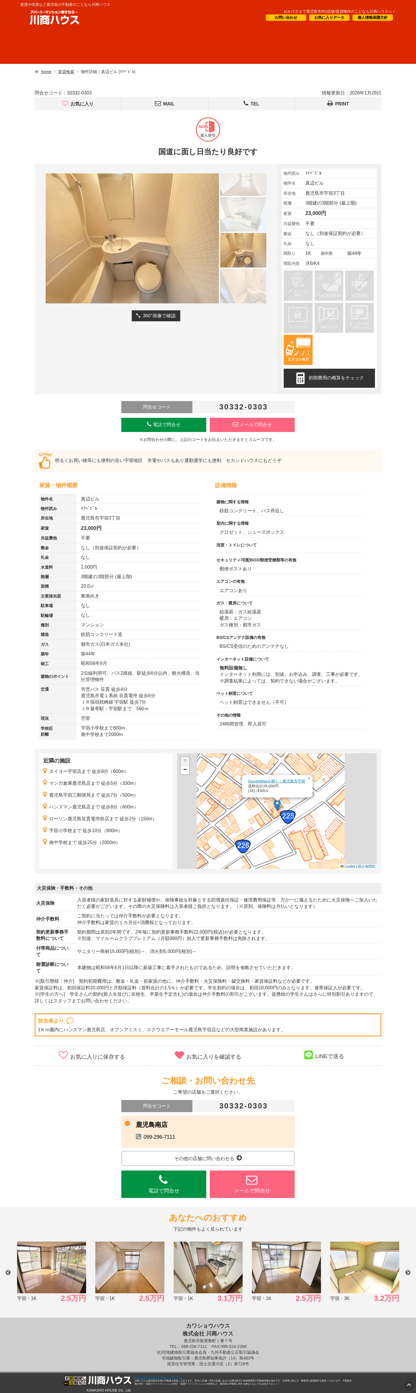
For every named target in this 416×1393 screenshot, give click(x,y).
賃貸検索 (66, 71)
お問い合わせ (286, 17)
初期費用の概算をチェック (329, 378)
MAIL (164, 104)
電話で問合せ (164, 424)
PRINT (338, 104)
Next (408, 1273)
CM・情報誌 (250, 46)
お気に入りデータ (329, 17)
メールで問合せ (252, 424)
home (46, 71)
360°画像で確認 (155, 315)
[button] (277, 805)
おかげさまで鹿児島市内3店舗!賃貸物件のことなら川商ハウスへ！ (340, 11)
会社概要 (301, 46)
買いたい (93, 46)
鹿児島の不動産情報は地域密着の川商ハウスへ (158, 1377)
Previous (8, 1273)
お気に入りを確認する (208, 1055)
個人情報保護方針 (373, 17)
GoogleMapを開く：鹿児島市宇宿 (276, 781)
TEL (251, 104)
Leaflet (347, 867)
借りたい (44, 46)
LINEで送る (324, 1055)
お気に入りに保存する (92, 1055)
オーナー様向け (194, 46)
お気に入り (78, 104)
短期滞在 (142, 46)
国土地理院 (366, 867)
